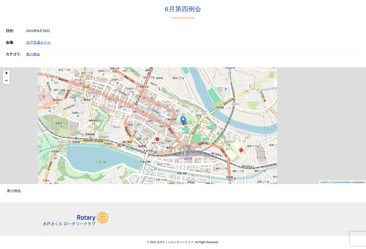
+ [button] (6, 73)
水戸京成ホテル (38, 42)
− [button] (6, 80)
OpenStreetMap (342, 182)
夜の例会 (33, 54)
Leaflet (324, 182)
